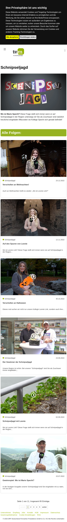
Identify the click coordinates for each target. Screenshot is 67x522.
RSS (39, 515)
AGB (36, 513)
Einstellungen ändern (28, 37)
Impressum (44, 513)
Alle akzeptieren (12, 37)
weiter (44, 507)
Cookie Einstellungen (27, 515)
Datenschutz (55, 513)
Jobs (23, 513)
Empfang (16, 513)
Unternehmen (6, 513)
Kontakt (30, 513)
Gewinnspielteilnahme (9, 515)
